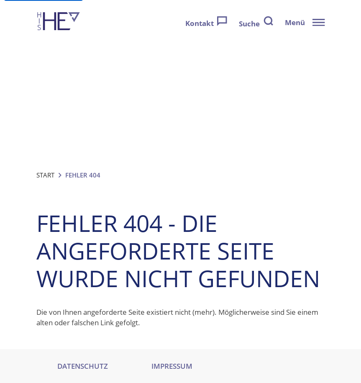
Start (45, 175)
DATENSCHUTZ (82, 366)
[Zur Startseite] (58, 22)
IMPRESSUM (171, 366)
